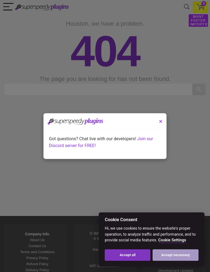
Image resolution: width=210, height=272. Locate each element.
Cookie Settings (172, 240)
